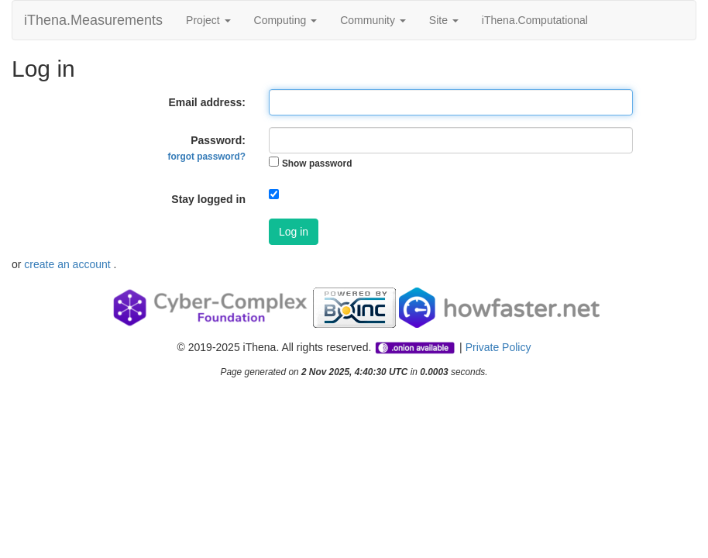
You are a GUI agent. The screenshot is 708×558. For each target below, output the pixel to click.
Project (208, 20)
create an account (68, 264)
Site (444, 20)
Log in (293, 232)
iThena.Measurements (93, 20)
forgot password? (207, 156)
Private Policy (498, 347)
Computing (286, 20)
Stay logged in (208, 199)
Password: (207, 148)
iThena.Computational (535, 20)
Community (373, 20)
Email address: (207, 102)
